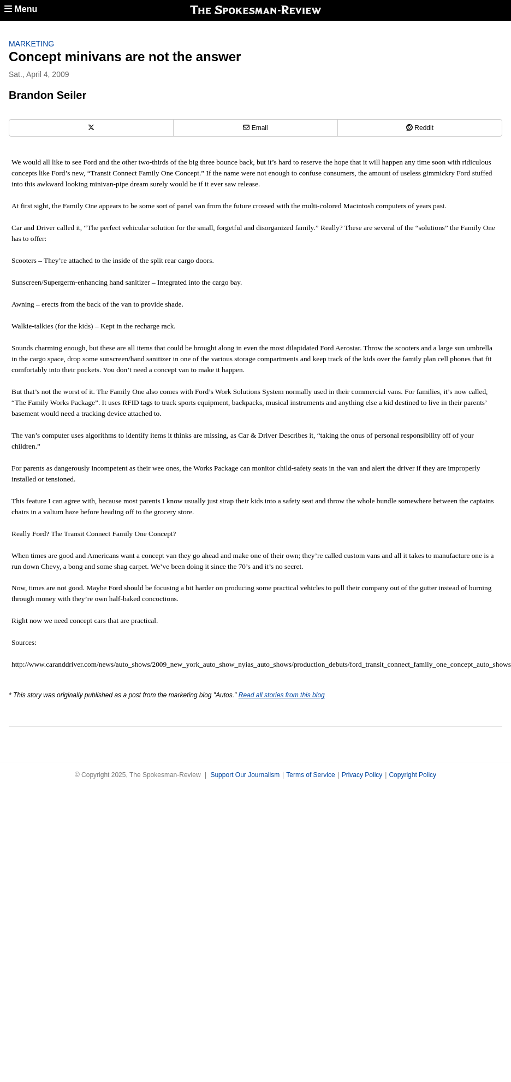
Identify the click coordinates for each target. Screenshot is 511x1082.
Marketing (31, 43)
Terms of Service (310, 775)
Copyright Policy (412, 775)
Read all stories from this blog (282, 695)
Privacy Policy (362, 775)
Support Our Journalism (245, 775)
